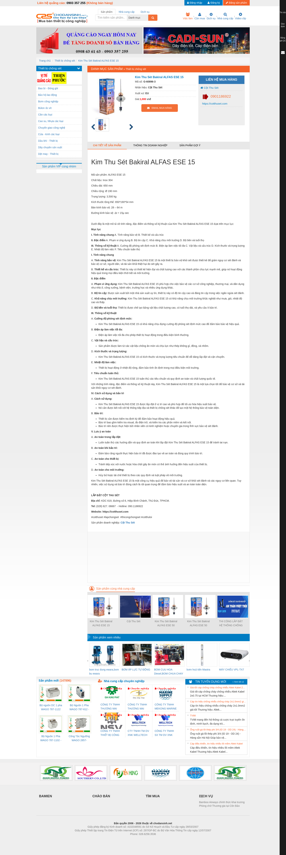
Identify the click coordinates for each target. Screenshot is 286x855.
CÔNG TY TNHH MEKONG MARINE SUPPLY (166, 707)
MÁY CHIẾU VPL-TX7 (231, 669)
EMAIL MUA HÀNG (159, 108)
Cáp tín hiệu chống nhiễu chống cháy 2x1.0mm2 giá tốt (218, 701)
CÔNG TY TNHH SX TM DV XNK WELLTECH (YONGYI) (164, 733)
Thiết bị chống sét (65, 60)
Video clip (240, 16)
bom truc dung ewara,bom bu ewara (104, 671)
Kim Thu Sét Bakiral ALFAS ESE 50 (166, 623)
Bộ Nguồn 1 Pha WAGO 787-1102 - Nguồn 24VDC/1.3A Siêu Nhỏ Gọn (51, 738)
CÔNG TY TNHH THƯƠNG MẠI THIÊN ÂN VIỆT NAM (137, 707)
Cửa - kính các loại (48, 134)
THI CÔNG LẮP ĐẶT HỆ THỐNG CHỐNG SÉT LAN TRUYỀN (231, 623)
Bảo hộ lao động (47, 94)
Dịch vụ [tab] (145, 11)
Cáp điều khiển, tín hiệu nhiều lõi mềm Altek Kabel (216, 743)
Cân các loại (45, 114)
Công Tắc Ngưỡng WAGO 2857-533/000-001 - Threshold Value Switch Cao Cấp (79, 738)
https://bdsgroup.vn (138, 839)
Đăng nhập (194, 2)
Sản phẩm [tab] (107, 11)
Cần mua (199, 16)
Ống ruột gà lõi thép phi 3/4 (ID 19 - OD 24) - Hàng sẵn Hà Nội (218, 729)
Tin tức (283, 12)
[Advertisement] (169, 557)
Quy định (283, 25)
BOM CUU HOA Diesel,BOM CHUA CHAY (168, 671)
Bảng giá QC (283, 39)
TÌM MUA (153, 796)
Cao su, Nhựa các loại (50, 121)
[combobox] (147, 17)
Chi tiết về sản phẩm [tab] (107, 145)
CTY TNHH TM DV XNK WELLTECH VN (138, 733)
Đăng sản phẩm (236, 2)
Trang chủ (45, 60)
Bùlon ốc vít (44, 108)
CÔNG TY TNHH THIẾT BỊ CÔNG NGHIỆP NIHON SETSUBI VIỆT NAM (110, 733)
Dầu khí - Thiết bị (48, 140)
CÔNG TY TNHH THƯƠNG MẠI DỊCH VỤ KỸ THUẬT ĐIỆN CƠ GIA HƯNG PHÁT (111, 707)
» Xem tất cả (238, 682)
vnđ (149, 99)
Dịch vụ (211, 16)
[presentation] (87, 660)
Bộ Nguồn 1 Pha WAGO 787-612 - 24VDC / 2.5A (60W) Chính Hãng (79, 707)
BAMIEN (45, 796)
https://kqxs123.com (160, 839)
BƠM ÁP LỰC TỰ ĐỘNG (136, 669)
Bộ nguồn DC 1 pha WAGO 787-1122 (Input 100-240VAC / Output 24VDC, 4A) (50, 707)
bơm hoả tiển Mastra (198, 669)
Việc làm (188, 16)
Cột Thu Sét (209, 87)
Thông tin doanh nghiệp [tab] (150, 145)
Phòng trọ (119, 839)
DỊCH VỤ (206, 796)
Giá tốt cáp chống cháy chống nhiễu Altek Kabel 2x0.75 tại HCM (218, 687)
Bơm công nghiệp (48, 101)
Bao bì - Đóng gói (48, 88)
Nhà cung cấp (225, 16)
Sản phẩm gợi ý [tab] (189, 145)
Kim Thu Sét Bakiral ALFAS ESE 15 (98, 60)
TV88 (193, 715)
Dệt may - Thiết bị (48, 153)
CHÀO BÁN (101, 796)
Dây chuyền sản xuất (50, 147)
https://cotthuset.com (214, 103)
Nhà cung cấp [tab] (127, 11)
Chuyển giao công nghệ (51, 127)
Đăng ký (214, 2)
